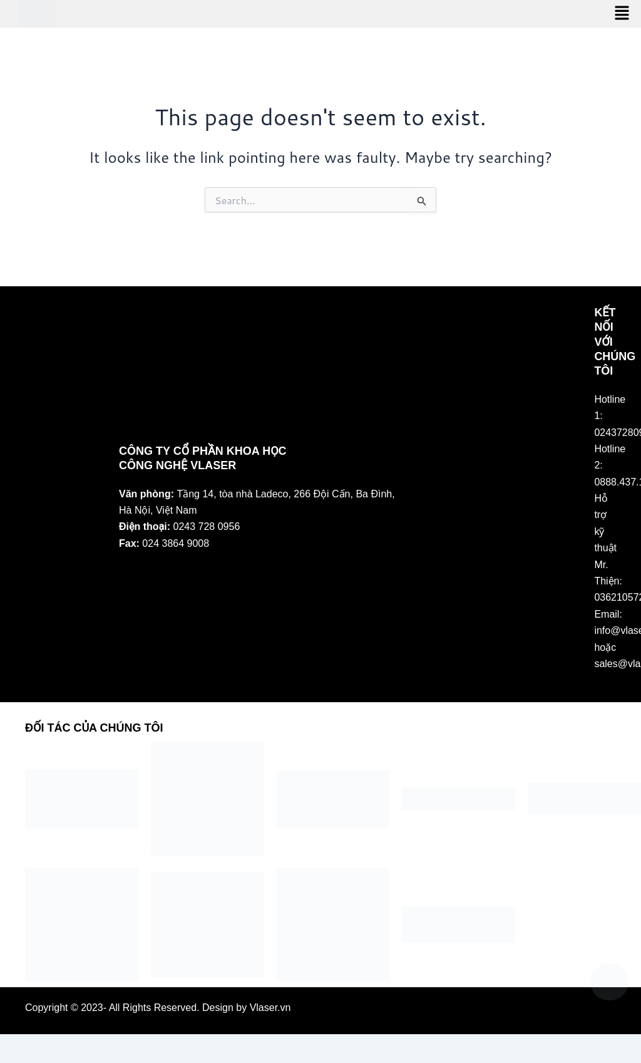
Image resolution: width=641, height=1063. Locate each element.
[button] (622, 13)
